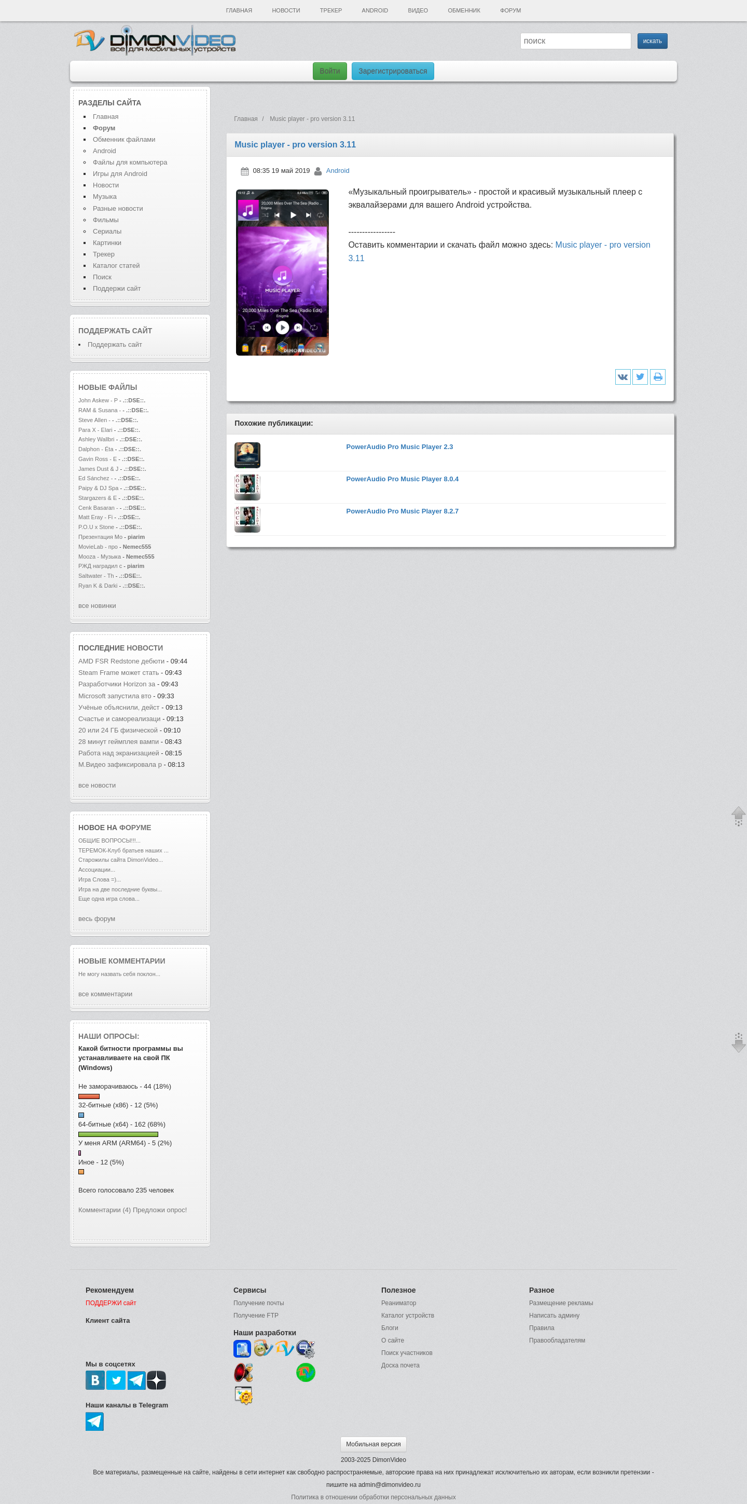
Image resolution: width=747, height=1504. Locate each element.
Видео (418, 10)
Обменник (464, 10)
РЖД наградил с (100, 566)
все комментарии (105, 994)
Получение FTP (256, 1315)
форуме (135, 827)
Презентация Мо (100, 537)
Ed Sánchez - (96, 478)
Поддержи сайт (117, 288)
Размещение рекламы (561, 1303)
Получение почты (258, 1303)
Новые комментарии (121, 961)
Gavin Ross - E (97, 459)
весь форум (96, 919)
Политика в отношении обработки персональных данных (373, 1497)
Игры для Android (120, 174)
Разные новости (118, 208)
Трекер (331, 10)
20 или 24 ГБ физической (118, 730)
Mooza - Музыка (99, 556)
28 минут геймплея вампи (118, 742)
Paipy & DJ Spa (98, 488)
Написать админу (554, 1315)
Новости (286, 10)
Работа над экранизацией (118, 753)
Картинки (107, 243)
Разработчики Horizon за (116, 684)
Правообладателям (557, 1340)
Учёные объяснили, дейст (119, 707)
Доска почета (400, 1365)
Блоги (389, 1328)
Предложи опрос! (160, 1210)
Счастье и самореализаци (119, 719)
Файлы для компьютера (130, 162)
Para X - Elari (95, 430)
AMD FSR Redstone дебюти (121, 661)
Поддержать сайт (115, 331)
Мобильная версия (373, 1444)
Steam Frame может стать (118, 672)
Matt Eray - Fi (95, 517)
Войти (330, 71)
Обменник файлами (124, 139)
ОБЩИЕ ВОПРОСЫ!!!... (109, 840)
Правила (542, 1328)
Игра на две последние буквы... (120, 889)
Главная (239, 10)
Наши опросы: (109, 1036)
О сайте (392, 1340)
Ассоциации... (96, 869)
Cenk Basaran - (98, 508)
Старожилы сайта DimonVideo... (120, 860)
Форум (510, 10)
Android (375, 10)
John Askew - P (98, 400)
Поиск (102, 277)
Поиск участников (407, 1353)
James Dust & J (98, 469)
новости (145, 648)
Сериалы (107, 231)
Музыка (105, 196)
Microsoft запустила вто (114, 696)
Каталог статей (116, 265)
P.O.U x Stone (97, 527)
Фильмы (106, 220)
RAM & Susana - (99, 410)
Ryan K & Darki (98, 585)
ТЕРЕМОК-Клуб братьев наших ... (123, 850)
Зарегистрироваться (392, 71)
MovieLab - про (98, 547)
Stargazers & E (97, 498)
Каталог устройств (407, 1315)
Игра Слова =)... (99, 879)
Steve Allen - (95, 420)
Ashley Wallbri (96, 439)
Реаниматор (399, 1303)
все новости (97, 785)
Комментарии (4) (104, 1210)
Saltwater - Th (96, 576)
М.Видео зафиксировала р (120, 764)
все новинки (97, 605)
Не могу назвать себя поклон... (119, 974)
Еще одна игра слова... (109, 899)
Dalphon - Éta (96, 449)
